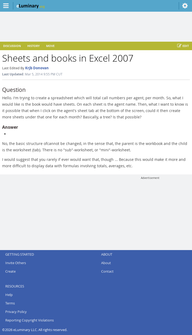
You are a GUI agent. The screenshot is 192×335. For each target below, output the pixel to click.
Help (9, 294)
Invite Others (15, 262)
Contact (107, 271)
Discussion (12, 46)
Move (50, 46)
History (33, 46)
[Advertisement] (150, 213)
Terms (10, 303)
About (106, 262)
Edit (183, 46)
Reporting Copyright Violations (29, 320)
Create (10, 271)
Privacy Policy (16, 311)
